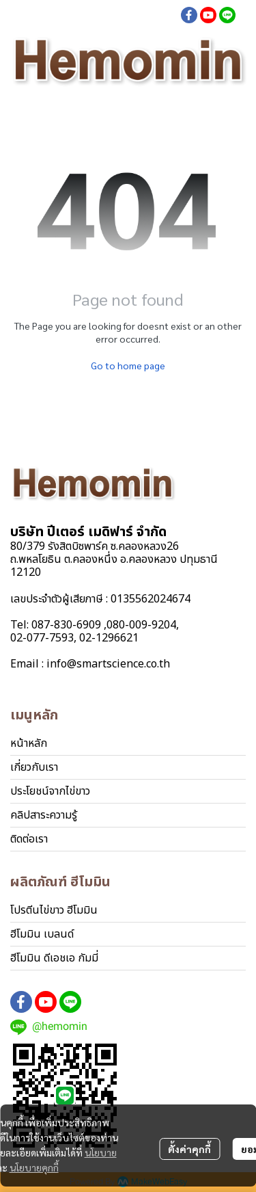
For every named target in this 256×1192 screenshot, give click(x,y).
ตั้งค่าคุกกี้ (189, 1149)
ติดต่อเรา (29, 839)
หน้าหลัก (28, 743)
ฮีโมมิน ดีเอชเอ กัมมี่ (54, 958)
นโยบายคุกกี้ (34, 1167)
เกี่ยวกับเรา (34, 767)
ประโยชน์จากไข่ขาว (50, 791)
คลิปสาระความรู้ (43, 815)
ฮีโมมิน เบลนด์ (42, 934)
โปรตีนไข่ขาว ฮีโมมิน (54, 910)
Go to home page (128, 365)
